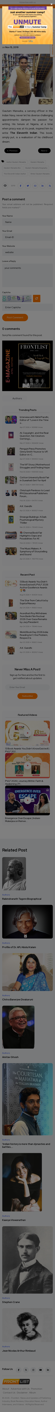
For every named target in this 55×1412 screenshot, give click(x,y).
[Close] (27, 4)
